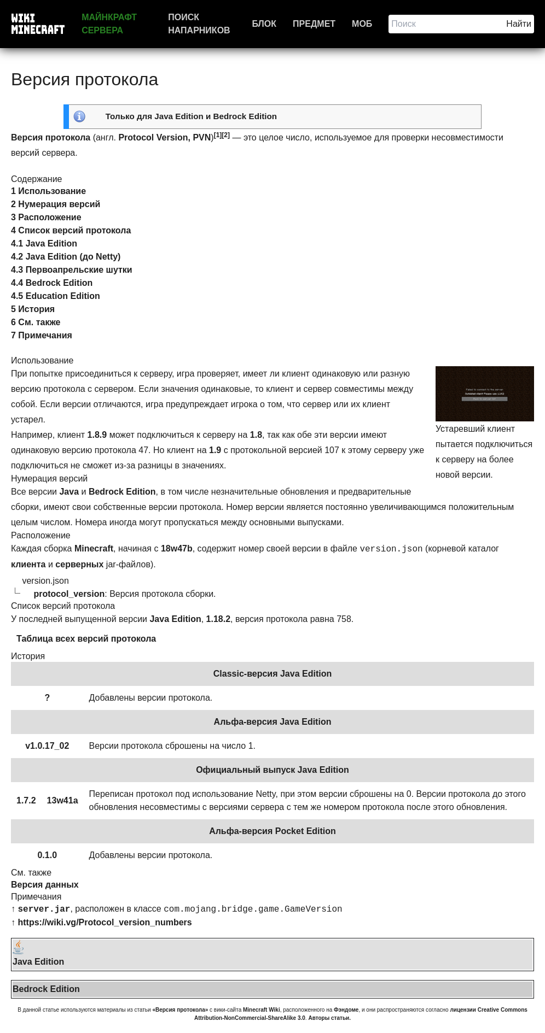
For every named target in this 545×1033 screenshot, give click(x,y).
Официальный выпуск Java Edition (272, 769)
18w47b (177, 548)
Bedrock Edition (245, 116)
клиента (28, 564)
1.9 (215, 450)
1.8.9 (97, 434)
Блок (264, 23)
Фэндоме (346, 1010)
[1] (218, 135)
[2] (226, 135)
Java (69, 491)
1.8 (256, 434)
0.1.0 (47, 855)
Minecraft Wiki (261, 1010)
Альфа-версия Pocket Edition (272, 831)
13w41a (62, 800)
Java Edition (178, 116)
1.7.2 (26, 800)
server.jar (44, 909)
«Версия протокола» (180, 1010)
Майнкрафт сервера (109, 24)
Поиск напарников (199, 24)
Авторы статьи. (329, 1018)
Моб (362, 23)
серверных (79, 564)
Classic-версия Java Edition (272, 673)
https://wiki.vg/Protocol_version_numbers (105, 922)
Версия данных (45, 884)
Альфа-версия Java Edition (273, 721)
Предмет (314, 23)
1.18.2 (218, 619)
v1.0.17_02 (47, 745)
